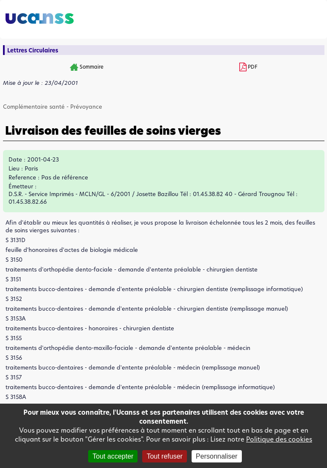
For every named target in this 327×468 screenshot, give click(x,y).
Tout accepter (112, 456)
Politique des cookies (279, 439)
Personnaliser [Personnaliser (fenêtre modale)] (217, 456)
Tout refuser (164, 456)
